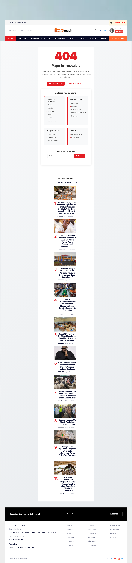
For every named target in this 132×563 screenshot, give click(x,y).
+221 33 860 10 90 (32, 532)
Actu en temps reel (20, 23)
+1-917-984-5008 (16, 540)
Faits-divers (62, 313)
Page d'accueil (52, 134)
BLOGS (82, 38)
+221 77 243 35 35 (16, 532)
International (52, 121)
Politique (50, 105)
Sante (62, 493)
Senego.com (91, 525)
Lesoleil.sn (70, 529)
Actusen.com (70, 541)
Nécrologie (74, 116)
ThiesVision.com (92, 529)
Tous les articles (53, 141)
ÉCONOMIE (35, 38)
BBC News (113, 533)
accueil (11, 38)
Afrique (60, 216)
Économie (51, 111)
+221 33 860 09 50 (48, 532)
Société (50, 108)
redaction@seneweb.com (24, 548)
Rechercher (79, 156)
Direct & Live (52, 137)
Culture (50, 118)
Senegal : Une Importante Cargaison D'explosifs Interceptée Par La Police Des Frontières (67, 451)
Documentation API (77, 134)
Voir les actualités (75, 83)
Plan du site (75, 137)
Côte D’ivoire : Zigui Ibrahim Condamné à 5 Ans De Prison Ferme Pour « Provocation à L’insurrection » (67, 240)
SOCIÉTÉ (47, 38)
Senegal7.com (92, 533)
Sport (50, 114)
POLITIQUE (22, 38)
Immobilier (74, 106)
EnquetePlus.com (115, 525)
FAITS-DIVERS (59, 38)
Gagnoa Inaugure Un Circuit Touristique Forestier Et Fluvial (67, 422)
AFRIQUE (93, 38)
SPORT (72, 38)
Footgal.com (70, 537)
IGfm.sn (69, 533)
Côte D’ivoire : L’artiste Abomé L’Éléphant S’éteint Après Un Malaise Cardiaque (67, 366)
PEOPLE (103, 38)
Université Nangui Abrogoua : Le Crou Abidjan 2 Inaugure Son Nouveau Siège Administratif (67, 273)
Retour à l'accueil (55, 83)
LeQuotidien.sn (92, 541)
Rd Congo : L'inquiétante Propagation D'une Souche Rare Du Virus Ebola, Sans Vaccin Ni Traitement (68, 483)
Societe (61, 280)
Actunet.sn (70, 545)
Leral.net (69, 525)
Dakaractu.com (92, 545)
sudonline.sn (91, 537)
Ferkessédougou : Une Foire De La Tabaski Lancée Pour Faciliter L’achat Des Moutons (67, 394)
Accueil (11, 23)
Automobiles (75, 103)
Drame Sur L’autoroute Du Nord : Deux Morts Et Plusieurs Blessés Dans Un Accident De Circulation (67, 304)
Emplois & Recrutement (78, 113)
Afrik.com (112, 537)
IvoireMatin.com (114, 529)
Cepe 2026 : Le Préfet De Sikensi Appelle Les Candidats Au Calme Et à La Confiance (67, 337)
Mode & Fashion (76, 110)
